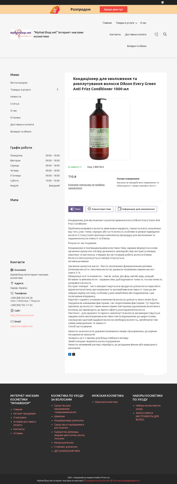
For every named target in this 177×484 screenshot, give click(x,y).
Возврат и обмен (136, 46)
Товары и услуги (125, 22)
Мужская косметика (106, 402)
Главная (107, 22)
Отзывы (15, 117)
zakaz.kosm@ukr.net (21, 326)
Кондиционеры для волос (69, 420)
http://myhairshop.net (22, 315)
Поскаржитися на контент (97, 480)
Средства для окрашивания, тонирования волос (65, 409)
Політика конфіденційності (126, 480)
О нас (143, 22)
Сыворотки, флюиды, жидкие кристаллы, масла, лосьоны (69, 435)
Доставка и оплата (135, 34)
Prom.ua (105, 477)
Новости (15, 96)
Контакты (115, 34)
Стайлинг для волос (66, 446)
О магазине (19, 417)
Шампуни (59, 416)
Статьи (14, 103)
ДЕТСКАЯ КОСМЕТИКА (67, 451)
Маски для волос (64, 442)
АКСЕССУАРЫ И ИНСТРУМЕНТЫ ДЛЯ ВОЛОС (147, 416)
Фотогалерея (18, 82)
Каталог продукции (24, 413)
